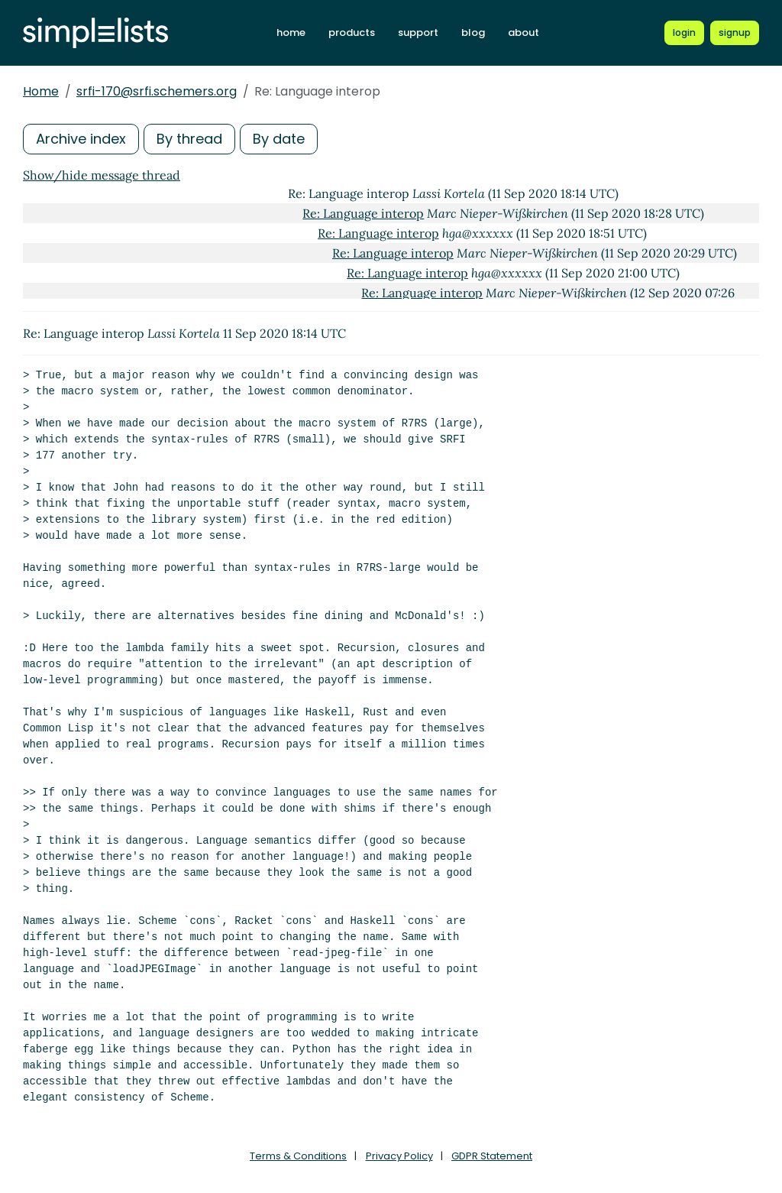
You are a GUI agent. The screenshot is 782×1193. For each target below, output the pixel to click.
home (290, 32)
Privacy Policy (399, 1156)
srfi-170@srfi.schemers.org (156, 91)
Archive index (81, 138)
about (523, 32)
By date (279, 138)
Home (41, 91)
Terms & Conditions (298, 1156)
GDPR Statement (491, 1156)
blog (473, 32)
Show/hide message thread (101, 175)
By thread (189, 138)
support (418, 32)
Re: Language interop (363, 213)
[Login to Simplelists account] (685, 33)
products (351, 32)
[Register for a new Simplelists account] (734, 33)
